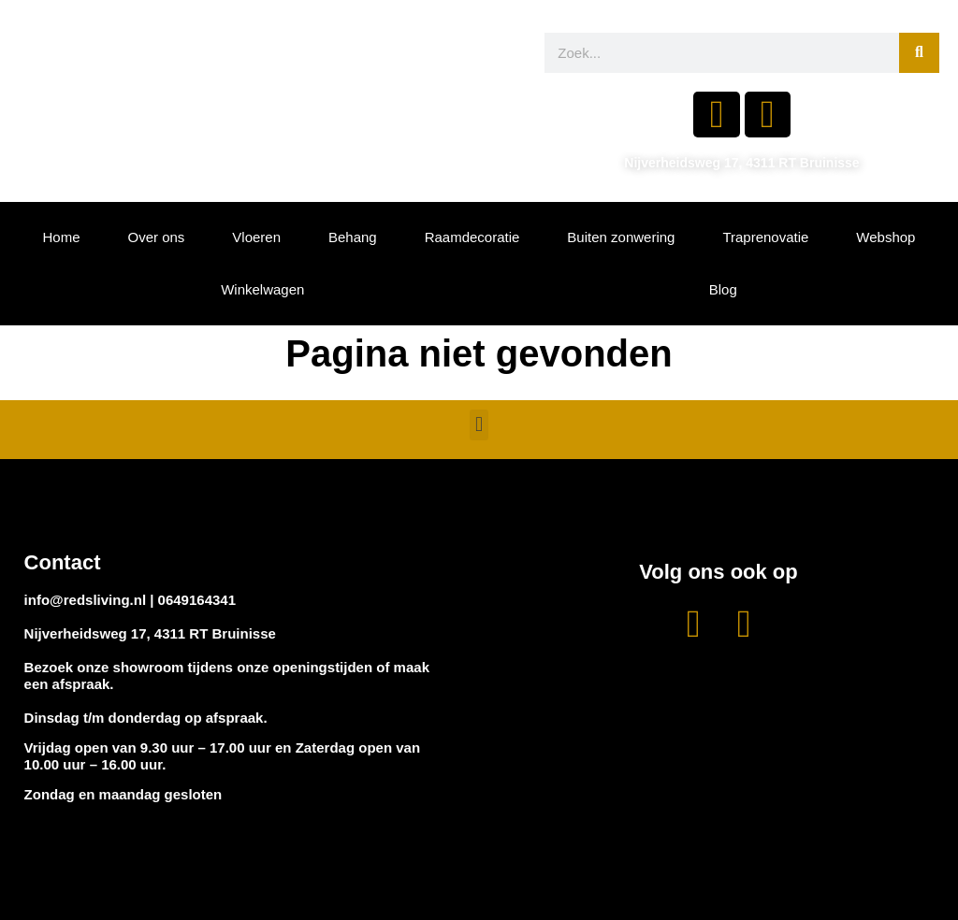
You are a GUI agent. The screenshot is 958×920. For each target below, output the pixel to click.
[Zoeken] (919, 53)
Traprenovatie (765, 237)
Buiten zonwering (621, 237)
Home (61, 237)
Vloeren (256, 237)
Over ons (155, 237)
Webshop (885, 237)
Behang (352, 237)
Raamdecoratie (472, 237)
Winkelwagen (262, 289)
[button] (478, 425)
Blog (723, 289)
